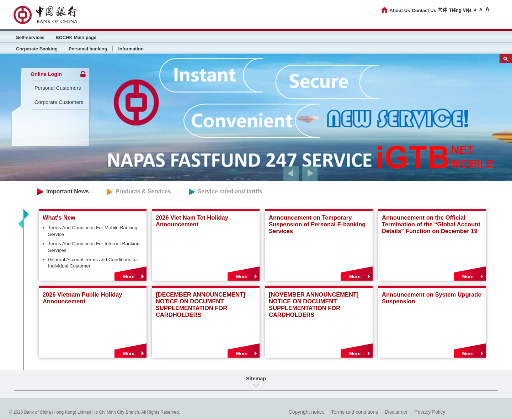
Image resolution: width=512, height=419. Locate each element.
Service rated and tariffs (230, 191)
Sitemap (256, 378)
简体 (442, 9)
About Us (400, 10)
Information (131, 48)
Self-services (30, 37)
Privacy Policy (429, 412)
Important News (67, 191)
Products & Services (143, 191)
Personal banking (88, 48)
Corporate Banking (37, 48)
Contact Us (424, 10)
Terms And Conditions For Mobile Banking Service (92, 231)
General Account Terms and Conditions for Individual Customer (93, 263)
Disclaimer (396, 412)
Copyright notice (307, 412)
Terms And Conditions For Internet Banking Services (93, 247)
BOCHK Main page (75, 37)
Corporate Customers (59, 102)
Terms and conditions (354, 412)
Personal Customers (57, 88)
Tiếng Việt (460, 10)
